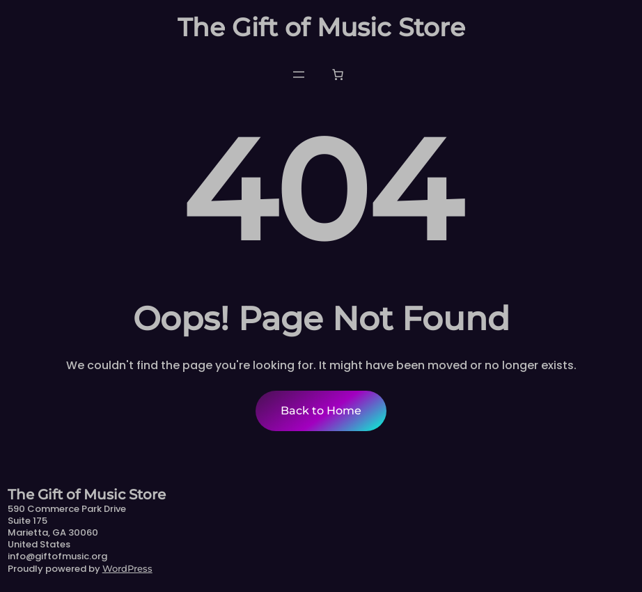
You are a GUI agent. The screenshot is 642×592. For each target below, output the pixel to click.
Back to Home (321, 410)
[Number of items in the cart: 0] (338, 74)
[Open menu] (298, 74)
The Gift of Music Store (321, 27)
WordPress (127, 568)
